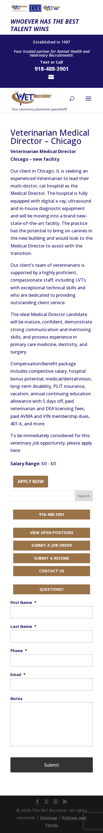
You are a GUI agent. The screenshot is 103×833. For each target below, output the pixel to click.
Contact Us (51, 570)
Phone (18, 650)
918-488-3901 (51, 514)
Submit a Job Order (51, 545)
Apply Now (31, 481)
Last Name (23, 626)
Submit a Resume (51, 558)
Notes (16, 698)
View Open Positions (51, 532)
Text (44, 62)
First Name (23, 602)
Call (59, 62)
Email (18, 674)
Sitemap (48, 817)
